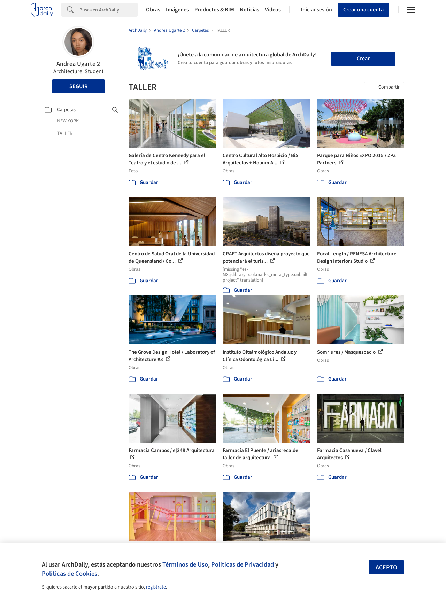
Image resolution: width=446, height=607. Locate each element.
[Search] (108, 10)
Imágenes (177, 10)
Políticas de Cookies (69, 573)
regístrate (156, 587)
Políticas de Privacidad (242, 564)
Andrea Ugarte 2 (78, 64)
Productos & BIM (214, 10)
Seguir (78, 86)
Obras (153, 10)
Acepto (386, 567)
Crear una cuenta (363, 10)
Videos (273, 10)
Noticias (249, 10)
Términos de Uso (185, 564)
